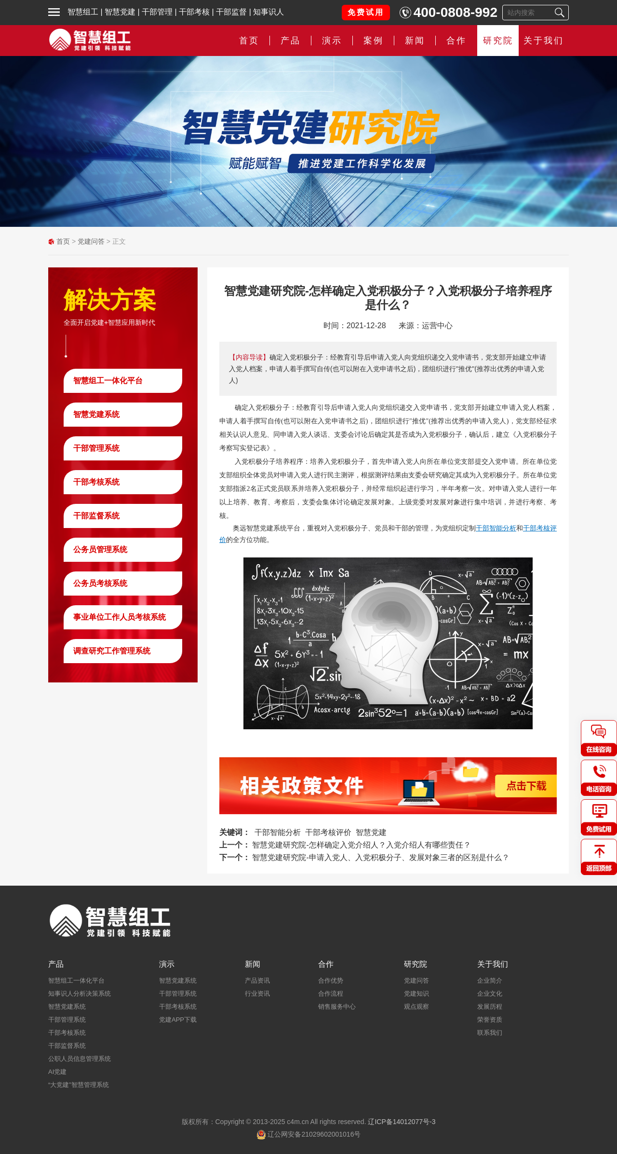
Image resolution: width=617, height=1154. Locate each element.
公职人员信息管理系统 (79, 1058)
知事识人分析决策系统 (79, 993)
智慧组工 (82, 12)
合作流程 (330, 993)
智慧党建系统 (96, 414)
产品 (291, 40)
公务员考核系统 (100, 583)
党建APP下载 (178, 1019)
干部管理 (157, 12)
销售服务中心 (337, 1006)
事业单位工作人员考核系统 (119, 617)
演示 (332, 40)
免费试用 (366, 12)
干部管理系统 (96, 448)
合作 (456, 40)
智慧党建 (120, 12)
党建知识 (416, 993)
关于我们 (543, 40)
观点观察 (416, 1006)
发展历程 (489, 1006)
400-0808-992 (455, 12)
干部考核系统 (96, 482)
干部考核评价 (328, 832)
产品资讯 (257, 980)
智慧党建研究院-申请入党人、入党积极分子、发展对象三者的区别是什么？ (380, 857)
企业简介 (489, 980)
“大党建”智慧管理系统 (78, 1084)
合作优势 (330, 980)
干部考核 (194, 12)
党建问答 (91, 241)
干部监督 (231, 12)
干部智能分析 (496, 528)
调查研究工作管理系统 (111, 651)
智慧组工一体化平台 (108, 380)
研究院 (498, 40)
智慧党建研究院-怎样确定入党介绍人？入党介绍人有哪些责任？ (361, 845)
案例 (373, 40)
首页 (249, 40)
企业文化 (489, 993)
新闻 (415, 40)
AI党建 (57, 1071)
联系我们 (489, 1032)
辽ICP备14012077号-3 (401, 1122)
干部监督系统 (96, 516)
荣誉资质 (489, 1019)
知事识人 (268, 12)
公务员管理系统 (100, 549)
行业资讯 (257, 993)
